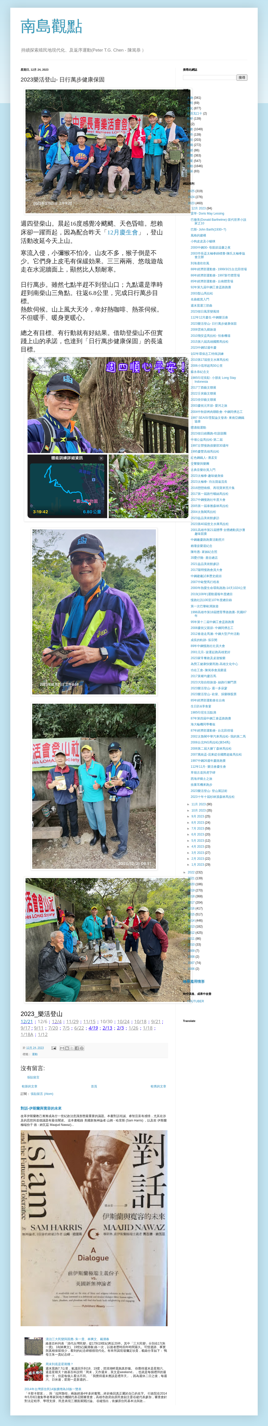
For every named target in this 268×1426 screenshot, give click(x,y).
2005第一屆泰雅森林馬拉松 (210, 506)
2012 (192, 933)
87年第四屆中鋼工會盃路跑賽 (211, 718)
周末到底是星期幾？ (59, 1364)
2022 (192, 872)
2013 (192, 926)
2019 (192, 890)
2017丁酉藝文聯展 (203, 387)
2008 (192, 956)
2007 (192, 963)
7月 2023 (198, 828)
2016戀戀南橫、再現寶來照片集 (213, 488)
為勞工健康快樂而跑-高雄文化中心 (214, 664)
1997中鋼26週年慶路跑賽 (208, 761)
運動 (35, 1054)
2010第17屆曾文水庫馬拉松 (210, 360)
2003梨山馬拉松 (202, 293)
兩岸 (190, 118)
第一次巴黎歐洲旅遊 (205, 606)
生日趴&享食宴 (201, 706)
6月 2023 (198, 834)
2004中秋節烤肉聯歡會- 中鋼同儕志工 (217, 412)
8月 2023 (198, 822)
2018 (192, 896)
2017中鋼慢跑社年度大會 (208, 500)
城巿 (190, 134)
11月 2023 (199, 804)
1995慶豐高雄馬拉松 (205, 451)
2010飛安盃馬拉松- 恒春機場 (210, 336)
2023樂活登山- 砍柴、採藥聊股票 (214, 694)
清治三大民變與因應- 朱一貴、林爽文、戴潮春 (77, 1339)
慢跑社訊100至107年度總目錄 (211, 600)
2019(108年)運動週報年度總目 (212, 594)
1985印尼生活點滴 (203, 712)
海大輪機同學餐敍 (203, 724)
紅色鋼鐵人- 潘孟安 (204, 458)
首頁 (94, 1086)
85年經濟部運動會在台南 (208, 700)
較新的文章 (29, 1086)
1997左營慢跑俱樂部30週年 (210, 445)
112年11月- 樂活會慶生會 (208, 766)
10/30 (106, 1021)
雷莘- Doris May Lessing (207, 213)
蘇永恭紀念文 (200, 372)
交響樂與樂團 (200, 463)
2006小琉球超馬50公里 (207, 365)
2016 (192, 908)
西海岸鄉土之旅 (201, 779)
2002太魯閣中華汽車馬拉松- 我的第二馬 (218, 736)
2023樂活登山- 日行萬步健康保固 (214, 323)
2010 (192, 944)
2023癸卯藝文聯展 (203, 399)
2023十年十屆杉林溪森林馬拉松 (213, 797)
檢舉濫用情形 (194, 981)
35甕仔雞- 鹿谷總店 (204, 558)
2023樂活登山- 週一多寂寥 (209, 688)
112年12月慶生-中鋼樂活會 (209, 317)
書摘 (190, 145)
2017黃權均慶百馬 (203, 676)
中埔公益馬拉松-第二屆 (207, 439)
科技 (190, 140)
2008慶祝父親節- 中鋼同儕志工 (212, 628)
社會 (190, 129)
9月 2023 (198, 816)
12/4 (57, 1021)
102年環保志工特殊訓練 (207, 354)
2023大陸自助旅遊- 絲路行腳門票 (214, 682)
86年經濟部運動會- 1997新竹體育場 (215, 275)
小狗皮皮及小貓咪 (203, 241)
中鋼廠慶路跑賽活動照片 (208, 540)
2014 (192, 920)
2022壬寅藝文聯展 (203, 393)
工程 (190, 103)
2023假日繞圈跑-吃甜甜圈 (209, 433)
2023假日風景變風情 (205, 311)
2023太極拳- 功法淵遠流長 (209, 481)
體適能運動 (198, 427)
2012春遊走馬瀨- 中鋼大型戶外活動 (215, 634)
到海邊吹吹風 (200, 263)
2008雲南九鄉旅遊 (203, 329)
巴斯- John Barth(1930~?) (208, 229)
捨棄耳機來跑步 (201, 784)
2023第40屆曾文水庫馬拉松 (210, 524)
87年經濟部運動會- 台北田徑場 (212, 730)
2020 (192, 884)
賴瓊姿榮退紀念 (201, 546)
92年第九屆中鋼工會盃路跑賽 (211, 287)
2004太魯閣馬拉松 (203, 512)
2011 (192, 938)
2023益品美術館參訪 (205, 518)
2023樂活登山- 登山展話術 (209, 791)
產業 (190, 161)
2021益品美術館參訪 (205, 564)
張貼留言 (33, 1077)
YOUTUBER (195, 1001)
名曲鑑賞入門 (200, 299)
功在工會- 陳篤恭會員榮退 (209, 670)
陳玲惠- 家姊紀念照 (204, 552)
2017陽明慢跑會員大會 (206, 570)
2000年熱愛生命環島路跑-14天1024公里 (218, 588)
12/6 (42, 1021)
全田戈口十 (194, 113)
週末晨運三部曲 (201, 305)
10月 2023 (199, 810)
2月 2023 (198, 858)
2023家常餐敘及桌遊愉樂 (208, 658)
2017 (192, 902)
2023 (192, 203)
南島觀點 (51, 26)
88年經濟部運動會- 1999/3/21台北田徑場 (219, 269)
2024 (192, 197)
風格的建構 (198, 235)
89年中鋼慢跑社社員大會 (208, 646)
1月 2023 (198, 864)
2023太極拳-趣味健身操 (207, 476)
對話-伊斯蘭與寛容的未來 (41, 1108)
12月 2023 (199, 208)
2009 (192, 951)
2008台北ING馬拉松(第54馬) (210, 742)
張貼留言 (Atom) (42, 1094)
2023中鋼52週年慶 (203, 347)
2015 (192, 914)
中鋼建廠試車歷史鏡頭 (206, 576)
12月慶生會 (122, 232)
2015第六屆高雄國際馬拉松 (210, 341)
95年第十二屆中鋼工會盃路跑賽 (212, 622)
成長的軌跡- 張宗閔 (204, 640)
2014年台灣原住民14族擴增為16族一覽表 (52, 1389)
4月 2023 (198, 846)
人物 (190, 98)
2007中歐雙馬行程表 (205, 582)
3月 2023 (198, 853)
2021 (192, 878)
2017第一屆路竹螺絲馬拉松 (210, 494)
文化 (190, 108)
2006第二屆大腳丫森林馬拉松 (211, 748)
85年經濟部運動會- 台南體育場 (212, 281)
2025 (192, 191)
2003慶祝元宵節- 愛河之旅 (209, 405)
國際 (190, 155)
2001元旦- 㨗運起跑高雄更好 (210, 652)
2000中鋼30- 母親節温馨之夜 (211, 247)
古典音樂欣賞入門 (203, 470)
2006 (192, 969)
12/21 (27, 1021)
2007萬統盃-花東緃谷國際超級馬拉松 (216, 754)
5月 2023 (198, 840)
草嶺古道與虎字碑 (203, 772)
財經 (190, 150)
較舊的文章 (158, 1086)
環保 (190, 171)
